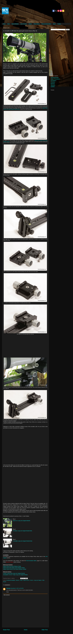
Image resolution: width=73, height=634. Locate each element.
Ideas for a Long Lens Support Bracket (21, 520)
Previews (53, 82)
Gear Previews (23, 23)
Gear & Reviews (15, 23)
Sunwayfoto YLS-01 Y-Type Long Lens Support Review (15, 574)
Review (4, 581)
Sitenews (53, 85)
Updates (53, 86)
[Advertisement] (30, 10)
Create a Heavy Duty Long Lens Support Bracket (14, 573)
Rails (43, 580)
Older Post (45, 629)
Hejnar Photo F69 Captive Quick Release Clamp (14, 567)
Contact (59, 23)
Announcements (55, 77)
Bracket (17, 580)
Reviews (53, 83)
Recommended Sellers (46, 23)
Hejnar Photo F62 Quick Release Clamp (12, 566)
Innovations (53, 80)
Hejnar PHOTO (26, 580)
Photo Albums (37, 23)
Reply (7, 591)
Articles (30, 23)
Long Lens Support (38, 580)
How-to (31, 580)
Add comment (7, 594)
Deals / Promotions (55, 79)
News (8, 23)
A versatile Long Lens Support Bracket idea (22, 541)
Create (21, 580)
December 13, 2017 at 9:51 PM (17, 588)
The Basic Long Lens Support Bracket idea (22, 530)
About (54, 23)
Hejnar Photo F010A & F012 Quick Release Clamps (14, 569)
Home (4, 23)
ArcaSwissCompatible (10, 580)
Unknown (8, 588)
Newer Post (6, 629)
